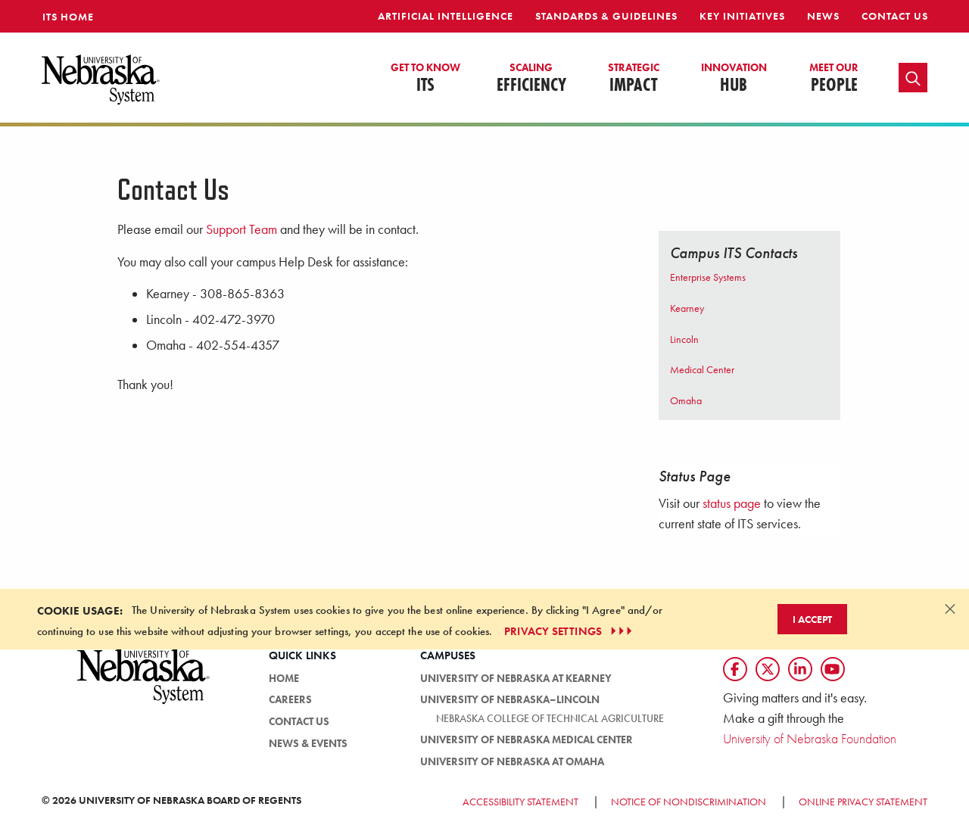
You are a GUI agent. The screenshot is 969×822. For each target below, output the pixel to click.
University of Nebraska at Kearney (516, 678)
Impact (633, 79)
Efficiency (531, 79)
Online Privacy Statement (863, 801)
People (833, 79)
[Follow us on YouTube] (833, 669)
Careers (290, 699)
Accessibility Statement (520, 801)
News (823, 16)
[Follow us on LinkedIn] (800, 669)
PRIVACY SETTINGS (569, 631)
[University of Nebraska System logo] (144, 684)
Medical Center (702, 369)
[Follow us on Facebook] (735, 669)
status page (732, 503)
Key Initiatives (742, 16)
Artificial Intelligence (445, 16)
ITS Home (68, 16)
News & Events (308, 743)
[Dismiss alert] (950, 608)
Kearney (687, 308)
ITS (425, 79)
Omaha (686, 400)
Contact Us (895, 16)
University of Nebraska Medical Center (526, 739)
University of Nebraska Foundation (809, 738)
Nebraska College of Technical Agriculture (550, 718)
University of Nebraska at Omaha (512, 761)
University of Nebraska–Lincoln (510, 699)
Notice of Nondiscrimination (688, 801)
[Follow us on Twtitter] (768, 669)
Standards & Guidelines (606, 16)
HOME (284, 678)
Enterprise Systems (708, 277)
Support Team (241, 229)
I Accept (812, 619)
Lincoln (684, 339)
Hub (734, 79)
